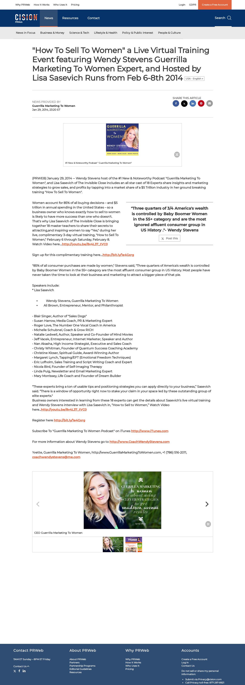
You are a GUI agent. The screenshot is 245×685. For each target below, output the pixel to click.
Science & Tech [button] (79, 32)
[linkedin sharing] (192, 104)
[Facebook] (19, 671)
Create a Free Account (215, 4)
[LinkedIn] (24, 671)
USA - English (194, 78)
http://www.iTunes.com (149, 431)
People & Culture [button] (169, 32)
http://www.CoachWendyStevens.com (139, 442)
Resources (70, 18)
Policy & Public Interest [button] (137, 32)
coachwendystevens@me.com (56, 457)
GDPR (192, 4)
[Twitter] (15, 671)
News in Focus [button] (25, 32)
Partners (74, 662)
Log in (185, 662)
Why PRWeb (22, 4)
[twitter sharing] (184, 104)
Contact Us (21, 666)
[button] (122, 139)
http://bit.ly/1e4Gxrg (118, 255)
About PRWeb (77, 659)
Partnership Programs (82, 665)
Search (223, 18)
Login (182, 4)
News (48, 18)
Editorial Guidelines (80, 669)
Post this (169, 238)
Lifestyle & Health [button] (105, 32)
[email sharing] (209, 104)
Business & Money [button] (52, 32)
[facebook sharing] (176, 104)
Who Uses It (60, 4)
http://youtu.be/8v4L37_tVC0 (85, 244)
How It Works (41, 4)
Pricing (75, 4)
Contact (93, 18)
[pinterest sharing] (201, 104)
